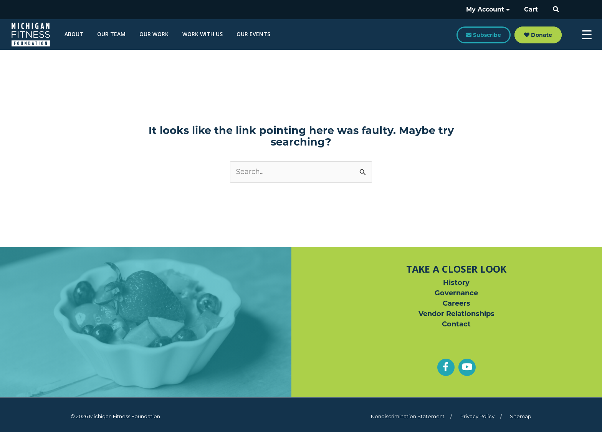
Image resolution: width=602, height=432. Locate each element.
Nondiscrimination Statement (408, 416)
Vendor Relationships (456, 314)
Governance (456, 293)
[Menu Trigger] (586, 34)
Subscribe (483, 34)
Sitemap (520, 416)
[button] (556, 10)
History (456, 282)
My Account (491, 9)
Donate (538, 34)
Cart (532, 9)
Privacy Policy (477, 416)
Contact (456, 324)
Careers (456, 303)
